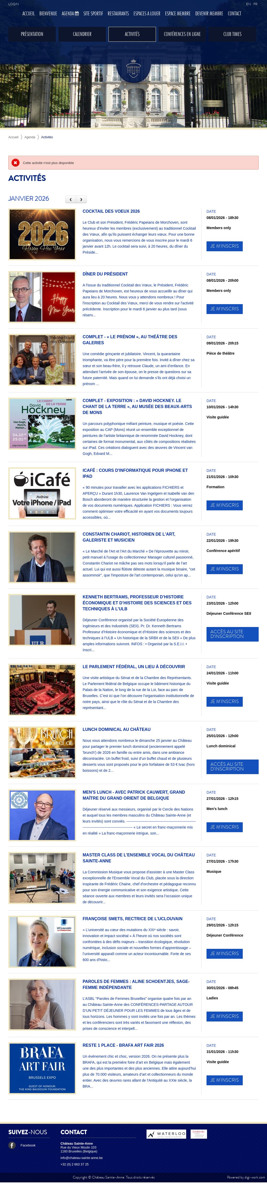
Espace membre (178, 13)
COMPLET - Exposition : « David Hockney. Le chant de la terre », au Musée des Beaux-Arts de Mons (137, 406)
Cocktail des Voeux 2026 (111, 211)
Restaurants (118, 13)
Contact (234, 13)
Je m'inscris (224, 246)
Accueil (28, 13)
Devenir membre (209, 13)
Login (13, 4)
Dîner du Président (105, 274)
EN (248, 4)
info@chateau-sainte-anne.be (81, 1158)
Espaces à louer (147, 13)
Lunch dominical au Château (116, 729)
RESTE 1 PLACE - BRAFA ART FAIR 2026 (123, 1045)
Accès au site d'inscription (227, 634)
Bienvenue (48, 13)
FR (255, 4)
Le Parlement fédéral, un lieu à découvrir (134, 666)
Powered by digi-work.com (246, 1177)
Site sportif (93, 13)
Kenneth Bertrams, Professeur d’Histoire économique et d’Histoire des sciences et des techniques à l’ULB (137, 603)
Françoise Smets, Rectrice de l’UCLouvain (133, 919)
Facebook (21, 1145)
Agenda (70, 13)
